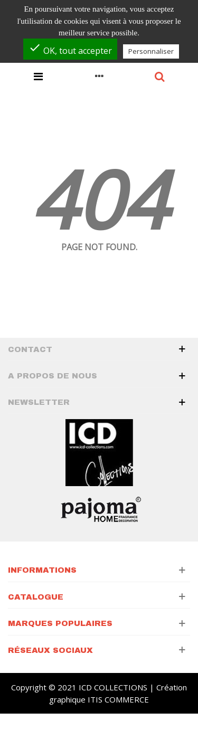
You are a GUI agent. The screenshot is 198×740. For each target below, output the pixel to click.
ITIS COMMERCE (118, 699)
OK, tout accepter (70, 48)
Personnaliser (151, 51)
